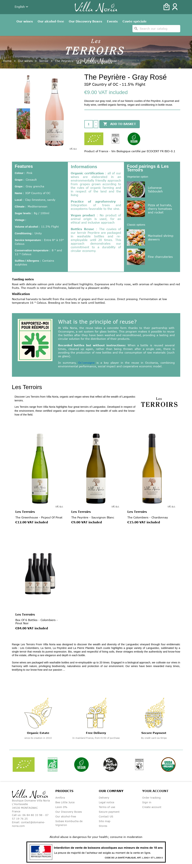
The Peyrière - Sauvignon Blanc (92, 517)
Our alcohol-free (51, 21)
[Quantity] (88, 124)
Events (112, 21)
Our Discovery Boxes (85, 21)
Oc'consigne (86, 362)
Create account (151, 807)
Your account (155, 791)
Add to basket (119, 124)
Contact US (106, 816)
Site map (104, 821)
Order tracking (151, 797)
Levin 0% (61, 807)
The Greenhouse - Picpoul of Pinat (38, 517)
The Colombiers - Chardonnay (147, 517)
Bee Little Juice (65, 802)
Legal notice (106, 802)
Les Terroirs (25, 511)
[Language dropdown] (22, 7)
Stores (103, 825)
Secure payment (109, 811)
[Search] (156, 28)
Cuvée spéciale (135, 21)
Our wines (24, 21)
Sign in (146, 802)
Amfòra (60, 797)
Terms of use (107, 807)
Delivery (104, 797)
